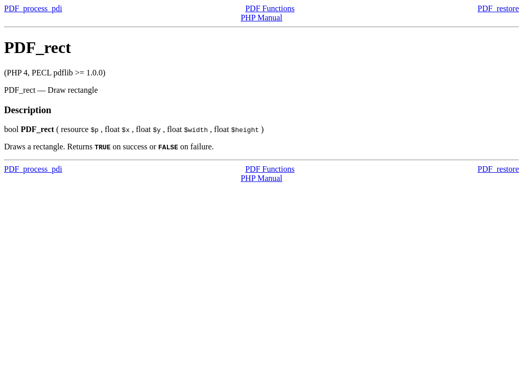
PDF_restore (498, 8)
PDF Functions (269, 8)
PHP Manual (261, 17)
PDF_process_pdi (33, 8)
